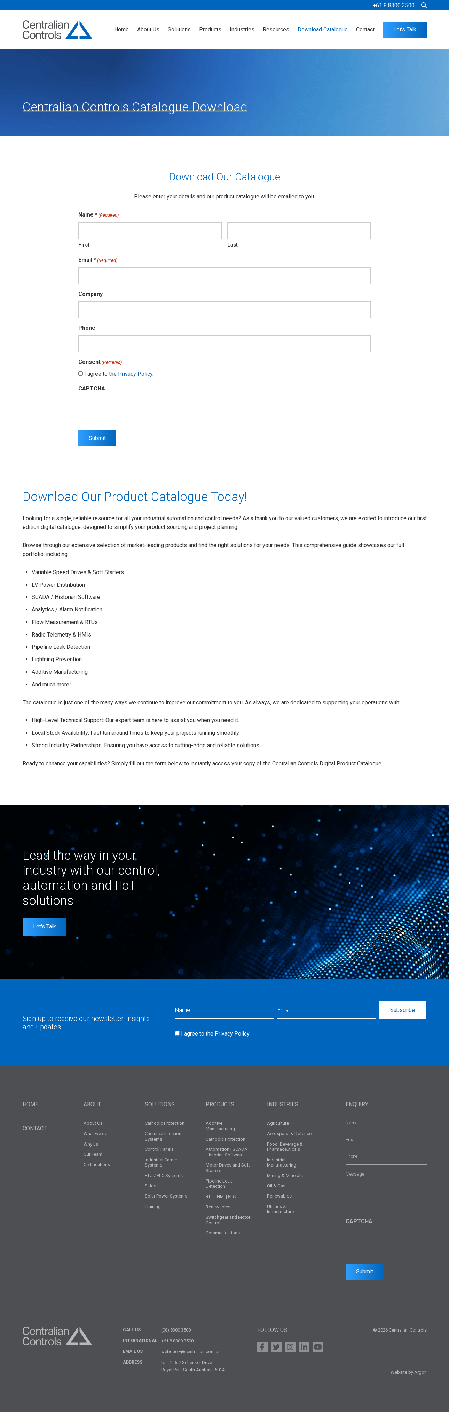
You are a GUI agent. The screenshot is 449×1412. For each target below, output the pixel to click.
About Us (148, 29)
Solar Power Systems (166, 1196)
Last (232, 245)
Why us (91, 1144)
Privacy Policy (135, 373)
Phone (86, 328)
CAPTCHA (91, 388)
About (92, 1104)
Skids (150, 1185)
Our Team (93, 1154)
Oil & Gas (276, 1185)
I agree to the (215, 1033)
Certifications (97, 1164)
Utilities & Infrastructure (280, 1209)
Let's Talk (44, 926)
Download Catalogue (323, 29)
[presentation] (131, 409)
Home (121, 29)
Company (90, 294)
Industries (242, 29)
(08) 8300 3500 (176, 1330)
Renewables (218, 1206)
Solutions (179, 29)
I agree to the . (118, 373)
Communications (223, 1232)
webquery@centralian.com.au (191, 1351)
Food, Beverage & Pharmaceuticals (285, 1146)
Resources (276, 29)
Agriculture (278, 1123)
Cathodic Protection (164, 1123)
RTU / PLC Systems (164, 1175)
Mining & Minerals (285, 1175)
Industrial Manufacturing (281, 1162)
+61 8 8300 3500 (394, 5)
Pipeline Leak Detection (219, 1183)
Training (153, 1206)
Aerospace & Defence (289, 1133)
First (83, 245)
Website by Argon (409, 1372)
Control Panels (159, 1149)
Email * (97, 260)
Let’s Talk (404, 29)
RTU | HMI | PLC (221, 1196)
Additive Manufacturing (220, 1126)
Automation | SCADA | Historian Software (228, 1152)
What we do (96, 1133)
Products (210, 29)
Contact (365, 29)
